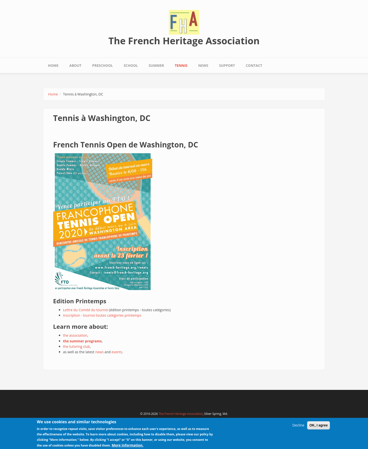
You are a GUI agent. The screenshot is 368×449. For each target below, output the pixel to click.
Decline (298, 426)
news (99, 352)
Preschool (102, 65)
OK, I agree (318, 426)
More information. (127, 446)
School (131, 65)
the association (75, 335)
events (117, 352)
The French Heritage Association (184, 40)
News (203, 65)
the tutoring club (76, 346)
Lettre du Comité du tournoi (85, 309)
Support (227, 65)
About (75, 65)
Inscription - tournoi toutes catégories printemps (102, 315)
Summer (156, 65)
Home (53, 65)
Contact (254, 65)
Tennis (181, 65)
